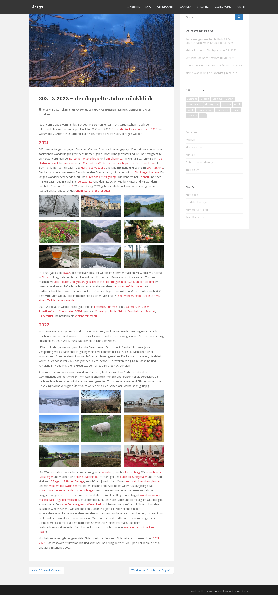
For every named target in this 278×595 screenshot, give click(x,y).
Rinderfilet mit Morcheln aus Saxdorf (132, 311)
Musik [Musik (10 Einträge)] (237, 104)
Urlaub (147, 109)
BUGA (67, 273)
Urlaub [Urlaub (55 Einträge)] (235, 110)
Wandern (185, 6)
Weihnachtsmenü (86, 316)
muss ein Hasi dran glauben (143, 481)
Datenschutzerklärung (199, 162)
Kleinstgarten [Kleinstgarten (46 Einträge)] (212, 104)
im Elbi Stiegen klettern (145, 172)
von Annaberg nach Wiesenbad (82, 504)
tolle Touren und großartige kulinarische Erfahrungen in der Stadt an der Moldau (104, 282)
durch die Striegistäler (134, 477)
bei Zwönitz (85, 181)
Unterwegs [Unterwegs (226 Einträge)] (222, 110)
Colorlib (218, 591)
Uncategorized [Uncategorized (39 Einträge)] (205, 110)
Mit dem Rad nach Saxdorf (202, 58)
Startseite (133, 6)
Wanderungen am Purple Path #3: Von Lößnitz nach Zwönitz (209, 41)
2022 (42, 543)
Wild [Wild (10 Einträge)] (202, 115)
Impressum (193, 170)
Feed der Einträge (197, 202)
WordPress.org (195, 217)
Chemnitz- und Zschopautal (92, 190)
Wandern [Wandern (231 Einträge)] (192, 115)
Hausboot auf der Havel (127, 286)
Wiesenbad (71, 163)
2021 (156, 538)
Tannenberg (132, 472)
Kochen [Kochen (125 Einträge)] (227, 104)
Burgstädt (75, 158)
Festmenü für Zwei (106, 307)
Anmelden (192, 194)
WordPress (243, 591)
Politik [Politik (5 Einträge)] (190, 110)
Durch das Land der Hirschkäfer (205, 65)
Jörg (148, 6)
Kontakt (190, 154)
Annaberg (108, 472)
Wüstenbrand (91, 158)
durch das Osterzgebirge (101, 177)
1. (64, 186)
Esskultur (94, 109)
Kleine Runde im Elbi (198, 50)
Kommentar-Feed (197, 210)
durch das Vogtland (93, 167)
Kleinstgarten (165, 6)
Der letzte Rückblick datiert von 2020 (134, 129)
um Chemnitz (114, 158)
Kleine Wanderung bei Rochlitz (204, 73)
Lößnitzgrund (155, 167)
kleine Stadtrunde (86, 477)
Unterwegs (135, 109)
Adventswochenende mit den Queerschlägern (67, 490)
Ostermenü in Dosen (137, 307)
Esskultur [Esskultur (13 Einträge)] (217, 98)
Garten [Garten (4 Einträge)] (229, 98)
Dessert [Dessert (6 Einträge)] (205, 98)
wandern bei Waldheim (63, 486)
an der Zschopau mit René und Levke (132, 163)
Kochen (241, 6)
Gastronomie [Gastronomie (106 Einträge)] (194, 104)
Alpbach (47, 277)
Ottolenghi (101, 311)
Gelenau (144, 177)
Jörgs (37, 6)
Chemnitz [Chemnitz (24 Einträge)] (192, 98)
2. (72, 186)
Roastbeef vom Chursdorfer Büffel (60, 311)
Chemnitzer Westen (95, 163)
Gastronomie (222, 6)
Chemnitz (203, 6)
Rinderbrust (46, 316)
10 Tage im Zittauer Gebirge (66, 481)
